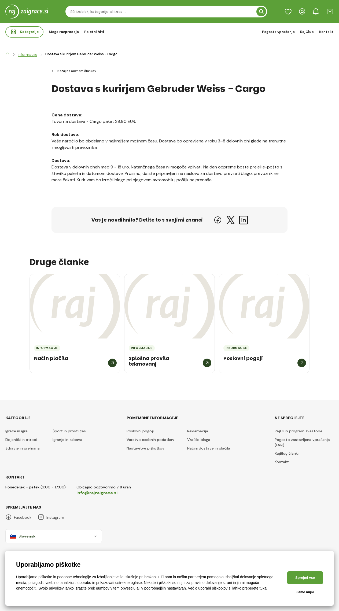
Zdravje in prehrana (22, 448)
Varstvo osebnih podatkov (150, 439)
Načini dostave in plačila (208, 448)
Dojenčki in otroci (21, 439)
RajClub (307, 32)
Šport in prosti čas (69, 431)
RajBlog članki (287, 453)
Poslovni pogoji (140, 431)
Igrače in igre (16, 431)
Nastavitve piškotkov (145, 448)
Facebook (18, 517)
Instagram (51, 517)
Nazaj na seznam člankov (73, 71)
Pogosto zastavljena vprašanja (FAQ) (302, 442)
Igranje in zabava (67, 439)
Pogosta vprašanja (278, 32)
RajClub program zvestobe (298, 431)
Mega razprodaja (64, 32)
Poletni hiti (94, 32)
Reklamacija (197, 431)
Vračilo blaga (198, 439)
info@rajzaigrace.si (96, 493)
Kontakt (326, 32)
